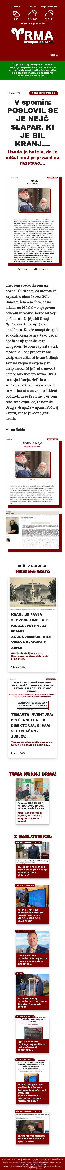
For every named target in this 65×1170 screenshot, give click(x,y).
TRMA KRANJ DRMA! (32, 774)
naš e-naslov (44, 1161)
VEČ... (54, 55)
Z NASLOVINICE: (32, 836)
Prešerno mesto (43, 93)
